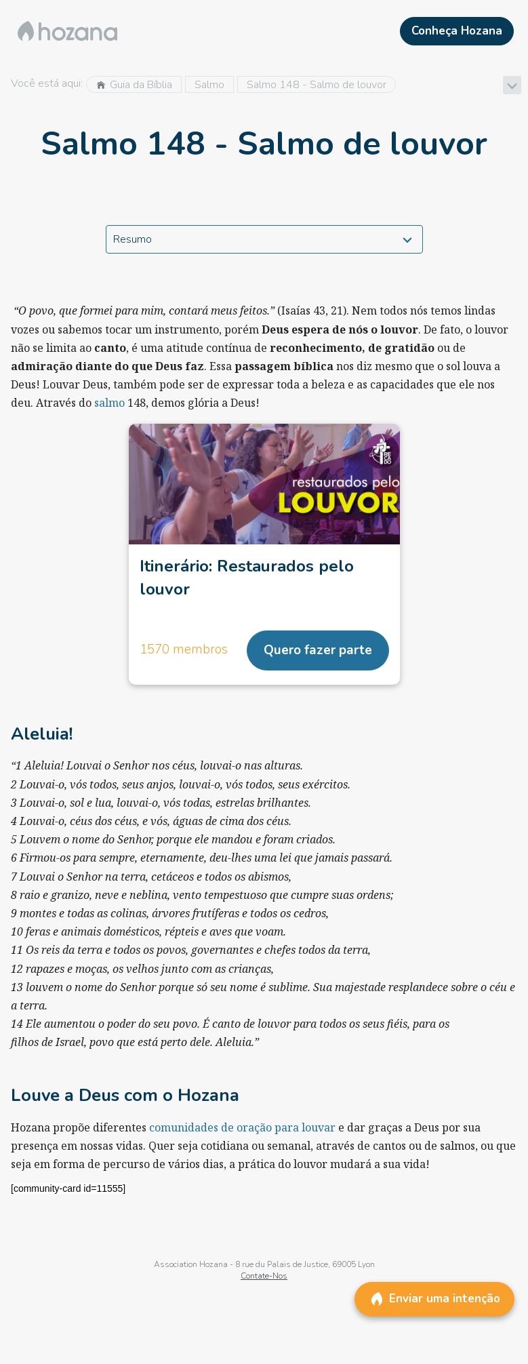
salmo (109, 402)
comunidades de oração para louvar (242, 1127)
